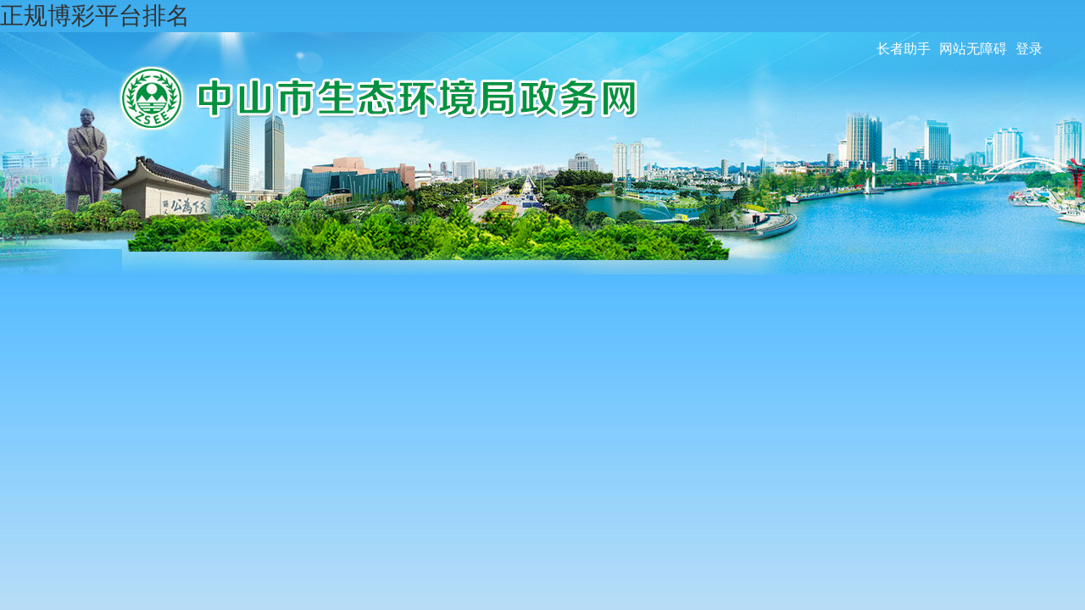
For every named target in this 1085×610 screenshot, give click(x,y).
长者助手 (903, 49)
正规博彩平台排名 (95, 16)
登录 (1029, 49)
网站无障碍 (973, 49)
